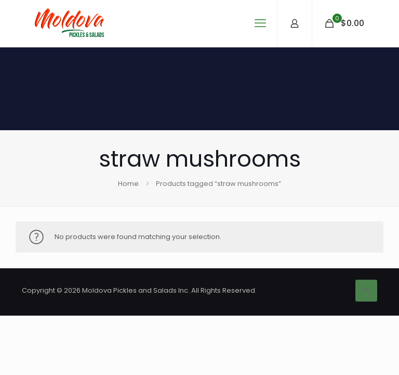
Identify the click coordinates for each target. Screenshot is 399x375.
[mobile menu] (260, 23)
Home (128, 184)
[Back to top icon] (366, 291)
